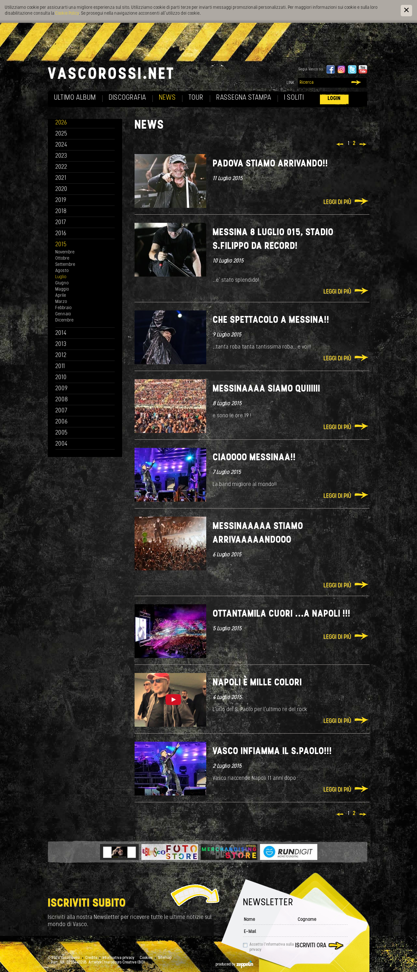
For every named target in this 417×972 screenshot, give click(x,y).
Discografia (127, 98)
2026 (61, 123)
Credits (91, 958)
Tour (196, 98)
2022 (61, 167)
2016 (60, 234)
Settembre (65, 264)
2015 (61, 245)
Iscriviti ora (310, 946)
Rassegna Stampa (243, 98)
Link (291, 82)
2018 (61, 211)
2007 (61, 411)
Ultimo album (75, 98)
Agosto (62, 270)
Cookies (146, 958)
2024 (61, 145)
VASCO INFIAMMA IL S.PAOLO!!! (272, 752)
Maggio (62, 289)
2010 (61, 378)
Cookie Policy (67, 13)
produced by (234, 964)
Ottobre (62, 258)
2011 (60, 367)
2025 (61, 134)
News (167, 98)
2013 (60, 344)
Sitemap (165, 958)
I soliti (294, 98)
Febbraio (63, 308)
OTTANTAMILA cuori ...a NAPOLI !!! (282, 614)
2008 (61, 400)
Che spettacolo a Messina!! (271, 320)
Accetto (272, 947)
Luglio (60, 277)
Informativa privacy (119, 958)
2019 (60, 200)
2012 (61, 355)
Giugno (62, 283)
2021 (60, 178)
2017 (60, 223)
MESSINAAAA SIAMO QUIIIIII (266, 389)
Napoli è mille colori (257, 683)
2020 (61, 189)
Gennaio (63, 314)
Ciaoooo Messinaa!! (254, 458)
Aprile (60, 295)
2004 (61, 444)
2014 (61, 333)
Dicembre (64, 320)
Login (334, 98)
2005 (61, 433)
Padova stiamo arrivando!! (270, 164)
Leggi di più (337, 202)
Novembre (65, 252)
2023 (61, 156)
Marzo (61, 301)
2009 (61, 389)
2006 (61, 422)
